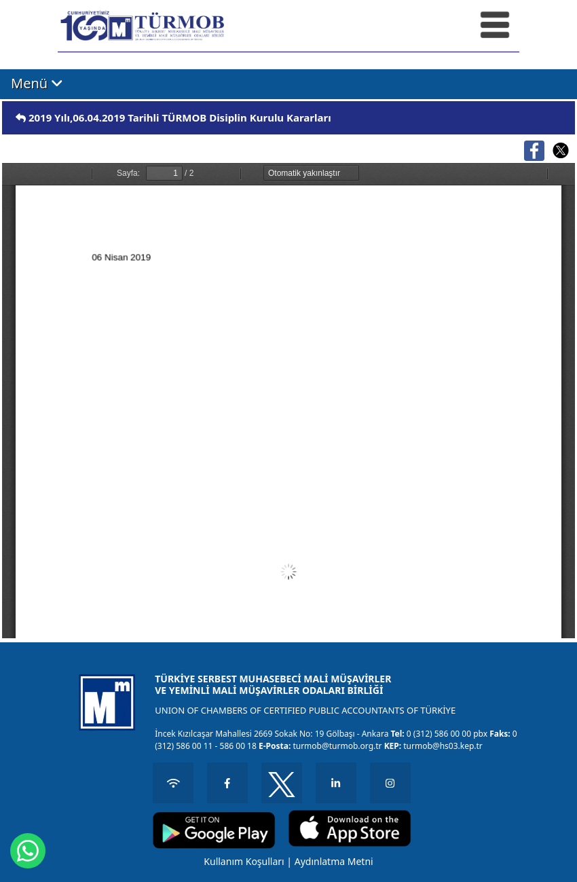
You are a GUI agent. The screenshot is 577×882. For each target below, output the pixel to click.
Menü (37, 83)
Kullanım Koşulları (244, 861)
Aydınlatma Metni (334, 861)
